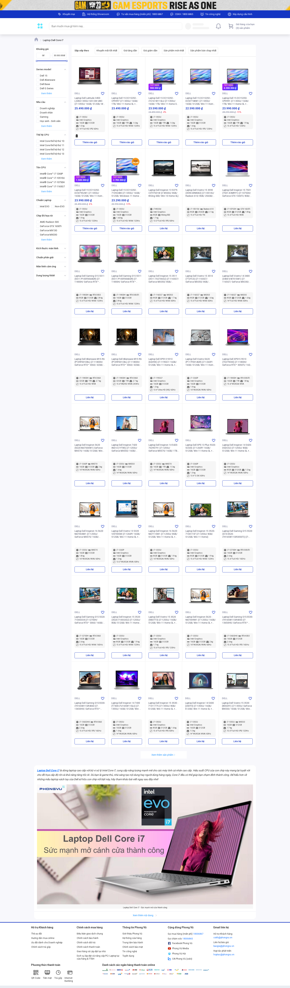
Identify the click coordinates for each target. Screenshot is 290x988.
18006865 (188, 938)
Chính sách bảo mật (132, 947)
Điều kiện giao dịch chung (90, 933)
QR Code (35, 974)
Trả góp (58, 974)
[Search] (178, 26)
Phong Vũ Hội (177, 953)
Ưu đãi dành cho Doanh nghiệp (46, 942)
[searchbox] (112, 26)
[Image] (145, 5)
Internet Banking (69, 976)
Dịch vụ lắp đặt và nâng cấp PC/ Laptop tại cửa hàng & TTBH (98, 957)
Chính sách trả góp (40, 947)
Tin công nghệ (129, 951)
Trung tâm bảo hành (132, 942)
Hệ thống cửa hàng (132, 938)
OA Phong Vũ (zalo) (180, 958)
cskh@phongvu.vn (222, 937)
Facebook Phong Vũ (180, 943)
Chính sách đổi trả (86, 942)
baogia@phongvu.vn (223, 946)
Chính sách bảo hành (87, 938)
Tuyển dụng (128, 956)
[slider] (37, 61)
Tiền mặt (47, 974)
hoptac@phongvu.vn (223, 954)
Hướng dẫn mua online (42, 938)
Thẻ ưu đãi (36, 933)
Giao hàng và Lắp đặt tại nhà (91, 951)
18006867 (198, 934)
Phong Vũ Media (178, 948)
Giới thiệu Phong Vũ (132, 933)
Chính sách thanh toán (88, 947)
